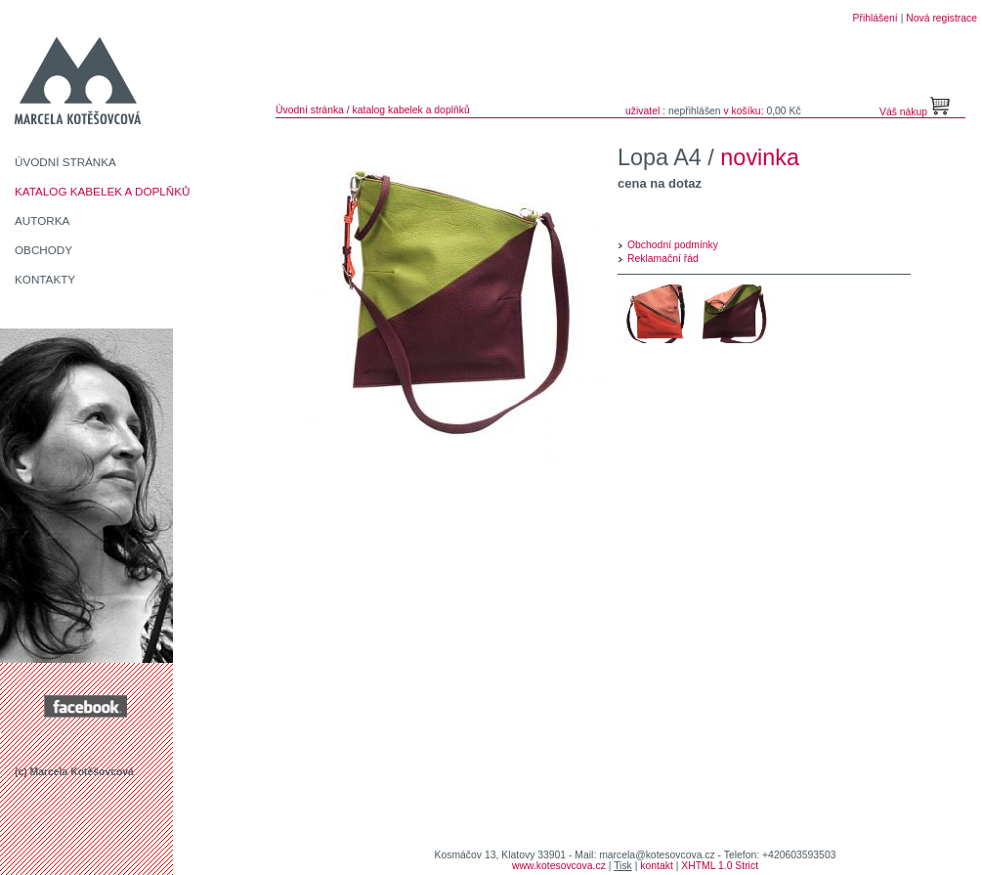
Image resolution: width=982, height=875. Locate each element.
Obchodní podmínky (672, 245)
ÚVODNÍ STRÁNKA (65, 161)
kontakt (656, 865)
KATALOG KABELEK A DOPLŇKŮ (103, 191)
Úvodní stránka (310, 110)
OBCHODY (43, 249)
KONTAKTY (45, 279)
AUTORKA (42, 220)
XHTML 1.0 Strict (719, 865)
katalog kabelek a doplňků (411, 110)
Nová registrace (941, 18)
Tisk (623, 865)
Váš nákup (904, 112)
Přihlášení (875, 18)
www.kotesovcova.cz (559, 865)
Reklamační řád (663, 258)
